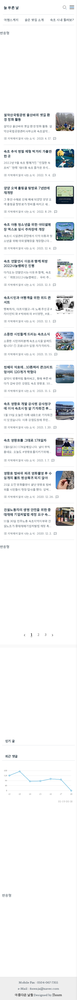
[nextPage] (52, 634)
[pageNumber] (31, 634)
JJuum (57, 994)
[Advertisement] (38, 74)
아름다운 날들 (24, 994)
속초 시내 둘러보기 (62, 20)
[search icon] (64, 7)
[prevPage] (24, 634)
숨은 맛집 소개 (34, 20)
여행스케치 (11, 20)
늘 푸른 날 (11, 7)
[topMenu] (72, 7)
